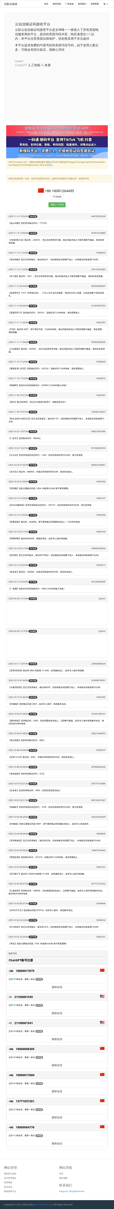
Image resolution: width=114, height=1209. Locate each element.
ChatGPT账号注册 (21, 960)
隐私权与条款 (10, 1173)
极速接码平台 (10, 1191)
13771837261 (25, 1101)
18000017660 (25, 1075)
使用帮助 (95, 3)
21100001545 (23, 997)
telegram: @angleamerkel (71, 1191)
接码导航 (57, 3)
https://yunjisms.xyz (42, 1204)
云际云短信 (10, 4)
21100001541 (23, 1023)
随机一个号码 (57, 205)
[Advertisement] (57, 91)
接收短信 (57, 987)
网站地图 (63, 1178)
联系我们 (82, 3)
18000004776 (25, 1127)
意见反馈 (8, 1186)
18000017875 (25, 971)
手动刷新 (57, 197)
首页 (46, 3)
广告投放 (69, 3)
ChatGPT (19, 61)
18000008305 (25, 1049)
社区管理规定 (10, 1178)
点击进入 (49, 165)
